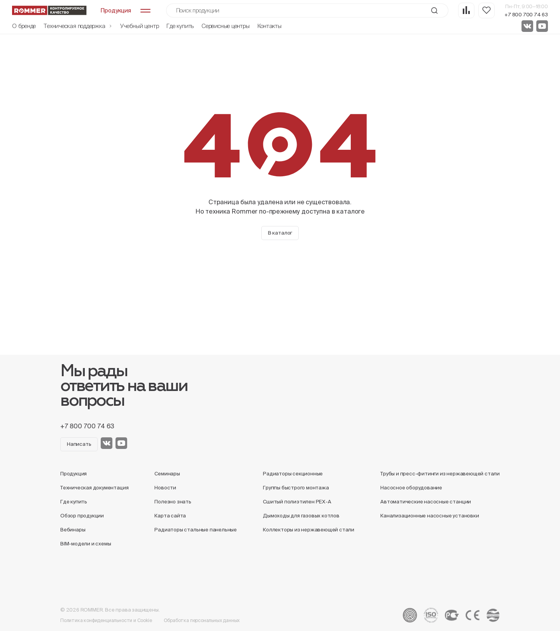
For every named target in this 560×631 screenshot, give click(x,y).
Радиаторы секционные (293, 474)
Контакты (269, 26)
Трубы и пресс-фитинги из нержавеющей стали (440, 474)
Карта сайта (170, 516)
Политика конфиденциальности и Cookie (106, 620)
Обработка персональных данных (202, 620)
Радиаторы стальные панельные (195, 530)
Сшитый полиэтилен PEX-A (297, 502)
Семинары (167, 474)
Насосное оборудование (411, 488)
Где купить (180, 26)
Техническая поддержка (78, 26)
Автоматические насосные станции (425, 502)
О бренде (24, 26)
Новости (165, 488)
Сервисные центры (225, 26)
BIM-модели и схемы (85, 544)
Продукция (73, 474)
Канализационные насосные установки (429, 516)
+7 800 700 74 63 (526, 15)
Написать (79, 444)
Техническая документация (94, 488)
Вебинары (72, 530)
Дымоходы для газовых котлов (301, 516)
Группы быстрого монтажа (296, 488)
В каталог (280, 233)
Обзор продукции (82, 516)
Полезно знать (172, 502)
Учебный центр (139, 26)
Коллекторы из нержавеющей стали (308, 530)
